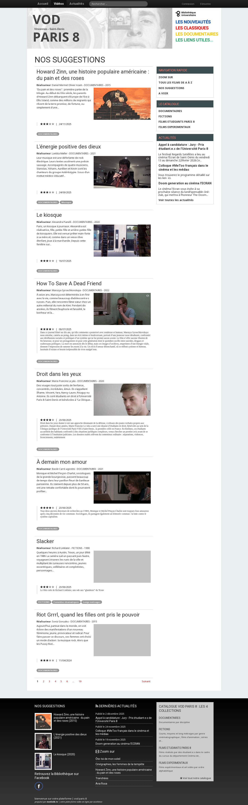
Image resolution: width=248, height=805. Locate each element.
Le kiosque (49, 215)
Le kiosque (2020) (64, 754)
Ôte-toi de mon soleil (108, 758)
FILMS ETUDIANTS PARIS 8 (177, 121)
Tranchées (102, 778)
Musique (66, 202)
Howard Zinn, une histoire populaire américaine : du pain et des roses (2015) (71, 717)
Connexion (188, 4)
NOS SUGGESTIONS (171, 88)
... (73, 681)
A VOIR (163, 93)
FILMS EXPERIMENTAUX (174, 127)
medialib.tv (52, 801)
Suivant (146, 681)
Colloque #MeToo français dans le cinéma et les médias (183, 167)
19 (80, 681)
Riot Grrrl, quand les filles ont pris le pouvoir (88, 615)
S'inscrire (205, 4)
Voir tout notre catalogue (195, 778)
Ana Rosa (101, 783)
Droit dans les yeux (59, 374)
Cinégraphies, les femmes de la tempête (120, 764)
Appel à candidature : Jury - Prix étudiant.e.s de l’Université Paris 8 (183, 147)
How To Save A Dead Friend (69, 283)
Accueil (42, 4)
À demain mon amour (62, 462)
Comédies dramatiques (66, 602)
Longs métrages (91, 602)
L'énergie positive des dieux (69, 146)
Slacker (45, 541)
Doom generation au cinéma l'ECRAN (185, 183)
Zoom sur (166, 77)
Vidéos (59, 4)
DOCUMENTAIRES (47, 133)
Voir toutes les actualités (176, 200)
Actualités (76, 4)
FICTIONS (43, 602)
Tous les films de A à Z (175, 82)
